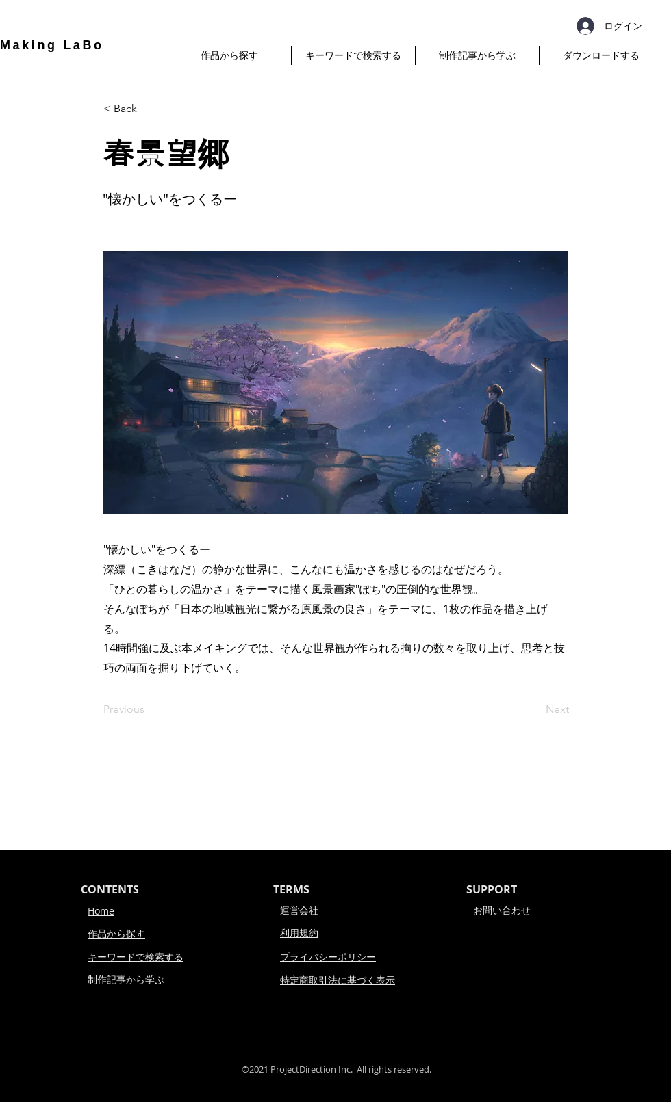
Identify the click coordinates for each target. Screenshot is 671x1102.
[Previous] (148, 709)
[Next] (535, 709)
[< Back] (148, 108)
